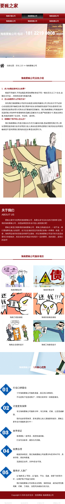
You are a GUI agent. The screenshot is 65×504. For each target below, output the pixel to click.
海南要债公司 (48, 495)
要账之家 (9, 5)
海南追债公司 (54, 16)
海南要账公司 (32, 16)
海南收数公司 (54, 21)
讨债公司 (40, 503)
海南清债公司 (32, 21)
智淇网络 (38, 495)
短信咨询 (24, 503)
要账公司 (56, 503)
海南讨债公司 (11, 16)
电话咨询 (8, 503)
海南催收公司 (11, 21)
